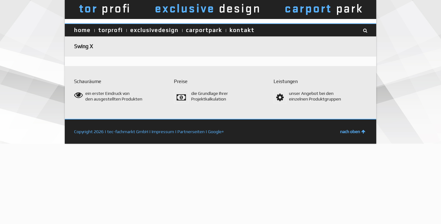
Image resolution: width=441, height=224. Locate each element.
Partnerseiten (191, 131)
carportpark (204, 30)
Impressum (163, 131)
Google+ (216, 131)
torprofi (110, 30)
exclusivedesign (154, 30)
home (82, 30)
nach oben (352, 131)
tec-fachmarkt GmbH (127, 131)
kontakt (242, 30)
